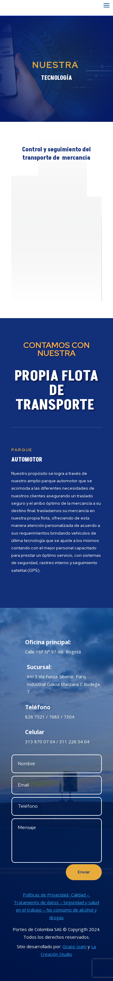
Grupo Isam (74, 946)
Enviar (84, 872)
